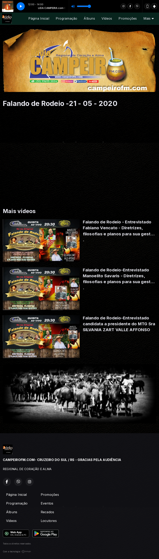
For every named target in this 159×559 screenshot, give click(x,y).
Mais (148, 18)
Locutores (49, 521)
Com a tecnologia (17, 551)
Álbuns (89, 18)
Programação (66, 18)
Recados (47, 512)
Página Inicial (38, 18)
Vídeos (106, 18)
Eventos (47, 503)
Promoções (127, 18)
